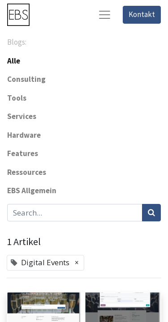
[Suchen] (151, 213)
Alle (13, 61)
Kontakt (142, 14)
